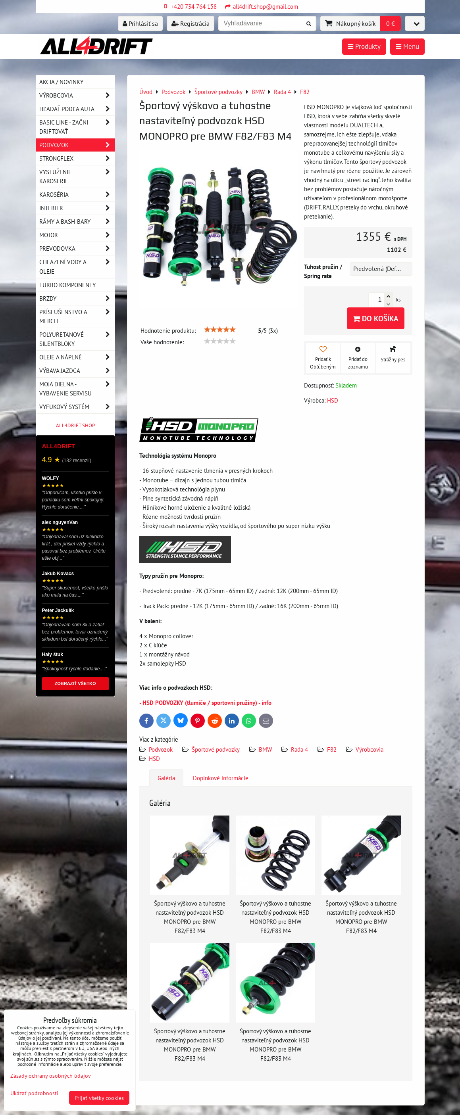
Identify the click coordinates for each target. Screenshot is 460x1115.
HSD (154, 758)
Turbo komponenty (67, 285)
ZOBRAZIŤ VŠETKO (75, 683)
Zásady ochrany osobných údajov (50, 1075)
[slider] (220, 329)
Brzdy (77, 298)
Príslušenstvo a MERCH (77, 316)
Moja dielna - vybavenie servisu (77, 389)
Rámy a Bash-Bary (77, 221)
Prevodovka (77, 248)
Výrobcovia (369, 749)
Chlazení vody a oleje (77, 266)
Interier (77, 208)
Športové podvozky (216, 749)
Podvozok (161, 749)
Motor (77, 235)
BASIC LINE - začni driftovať (77, 127)
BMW (265, 749)
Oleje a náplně (77, 357)
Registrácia (190, 23)
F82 (332, 749)
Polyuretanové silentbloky (77, 339)
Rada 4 (299, 749)
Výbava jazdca (77, 370)
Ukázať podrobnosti (34, 1093)
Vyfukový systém (77, 406)
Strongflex (77, 158)
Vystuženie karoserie (77, 176)
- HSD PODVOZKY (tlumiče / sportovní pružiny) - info (205, 702)
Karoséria (77, 194)
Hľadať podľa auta (77, 108)
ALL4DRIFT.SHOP (75, 425)
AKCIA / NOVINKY (61, 82)
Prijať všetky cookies (99, 1098)
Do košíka (375, 318)
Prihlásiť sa (140, 23)
